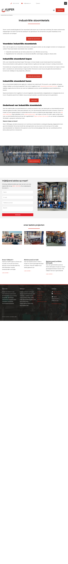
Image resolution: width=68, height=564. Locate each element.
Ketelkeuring (40, 291)
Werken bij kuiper (42, 301)
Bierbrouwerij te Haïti (31, 260)
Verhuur (39, 293)
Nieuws (39, 299)
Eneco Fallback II (7, 260)
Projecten (39, 295)
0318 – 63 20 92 (16, 186)
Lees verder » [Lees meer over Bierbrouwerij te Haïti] (27, 270)
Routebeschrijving (56, 303)
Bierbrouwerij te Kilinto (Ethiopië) (54, 262)
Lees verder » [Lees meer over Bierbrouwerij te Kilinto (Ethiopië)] (49, 274)
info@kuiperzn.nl (57, 293)
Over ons (39, 297)
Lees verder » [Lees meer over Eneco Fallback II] (5, 272)
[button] (54, 10)
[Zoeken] (65, 3)
